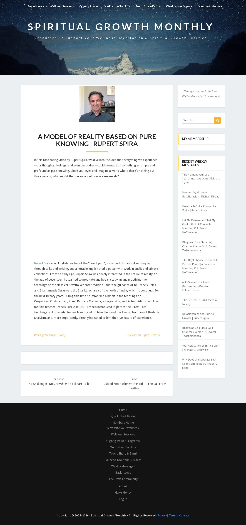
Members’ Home (210, 6)
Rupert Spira (42, 263)
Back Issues (123, 472)
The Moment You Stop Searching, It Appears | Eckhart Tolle (201, 178)
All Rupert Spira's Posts (144, 335)
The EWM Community (123, 479)
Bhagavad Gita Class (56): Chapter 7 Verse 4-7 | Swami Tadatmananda (199, 332)
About (123, 486)
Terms (173, 515)
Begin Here (35, 6)
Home (123, 410)
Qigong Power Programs (123, 441)
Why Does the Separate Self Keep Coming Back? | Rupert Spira (199, 363)
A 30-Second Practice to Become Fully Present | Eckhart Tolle (196, 286)
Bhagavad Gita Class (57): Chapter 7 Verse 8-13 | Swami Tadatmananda (199, 246)
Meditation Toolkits (117, 6)
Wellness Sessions (62, 6)
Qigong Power (88, 6)
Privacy (162, 515)
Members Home (123, 422)
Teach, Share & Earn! (123, 453)
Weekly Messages (179, 6)
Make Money (123, 492)
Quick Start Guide (123, 416)
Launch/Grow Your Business (123, 460)
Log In (123, 499)
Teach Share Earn (148, 6)
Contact (184, 515)
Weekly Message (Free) (49, 335)
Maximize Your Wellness (123, 428)
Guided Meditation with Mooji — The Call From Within (134, 384)
